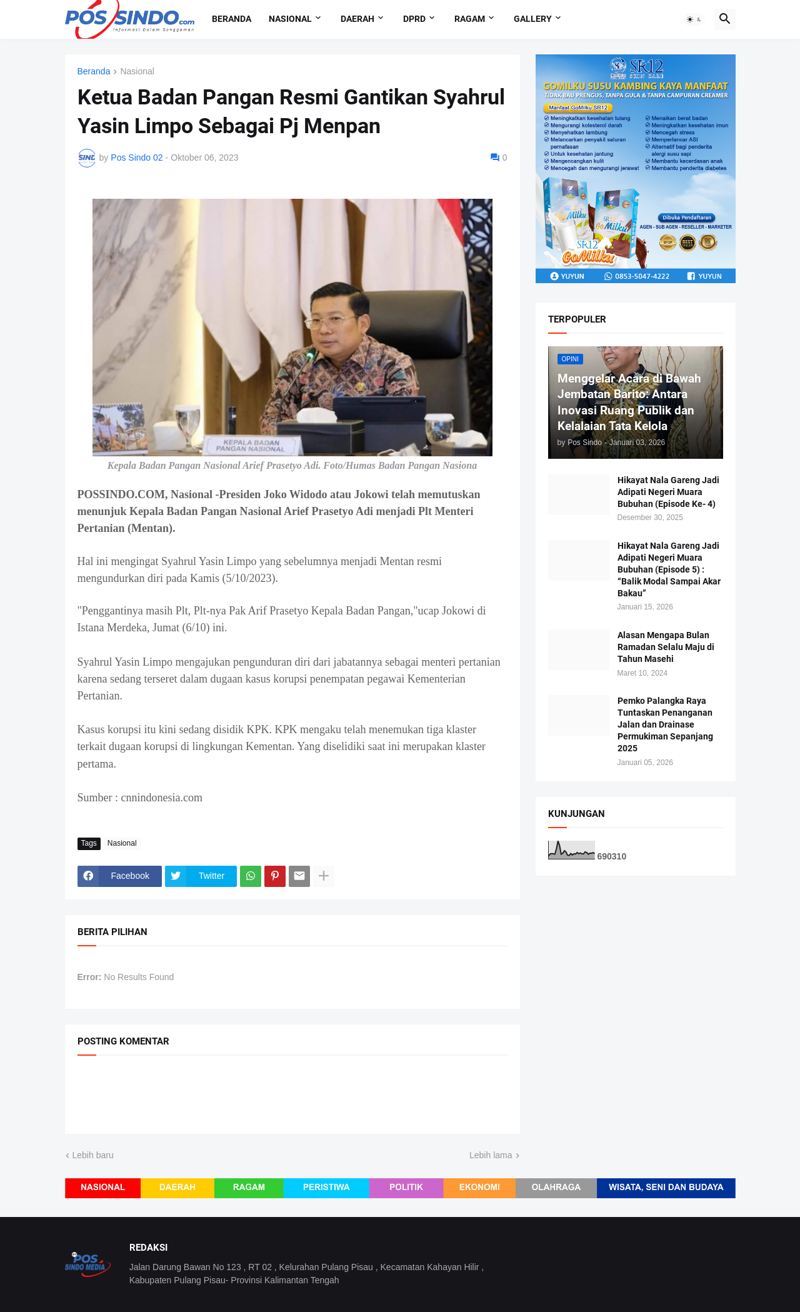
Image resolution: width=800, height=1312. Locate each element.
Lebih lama (490, 1155)
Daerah (357, 19)
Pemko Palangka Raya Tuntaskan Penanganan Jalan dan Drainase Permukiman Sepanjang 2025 (665, 724)
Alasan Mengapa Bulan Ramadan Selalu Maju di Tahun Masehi (666, 647)
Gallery (533, 19)
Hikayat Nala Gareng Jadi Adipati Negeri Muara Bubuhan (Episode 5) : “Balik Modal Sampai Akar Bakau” (669, 569)
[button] (694, 19)
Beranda (231, 19)
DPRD (414, 19)
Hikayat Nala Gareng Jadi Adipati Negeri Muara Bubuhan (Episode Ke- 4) (668, 492)
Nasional (290, 19)
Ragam (469, 19)
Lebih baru (93, 1155)
